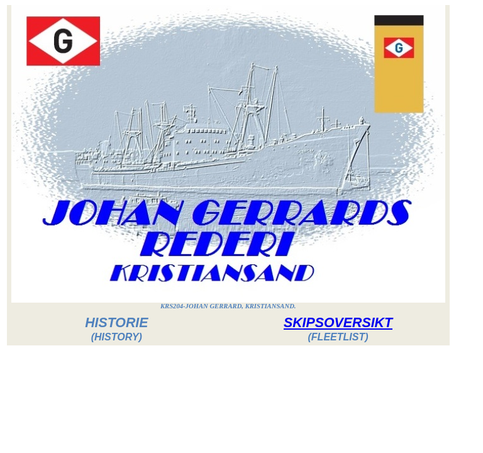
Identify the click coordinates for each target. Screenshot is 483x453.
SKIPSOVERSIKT (338, 322)
